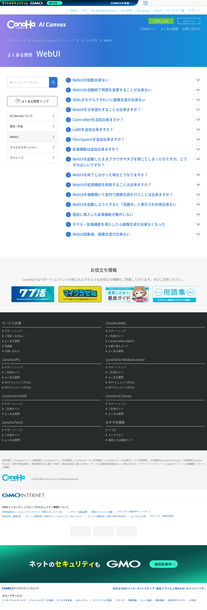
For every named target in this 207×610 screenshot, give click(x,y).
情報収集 (132, 600)
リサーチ (120, 600)
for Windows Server (104, 10)
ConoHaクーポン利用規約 (89, 460)
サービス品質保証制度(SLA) (105, 464)
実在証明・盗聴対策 (11, 516)
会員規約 (6, 460)
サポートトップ (16, 40)
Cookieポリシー (173, 464)
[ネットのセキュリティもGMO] (32, 3)
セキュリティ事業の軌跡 (161, 516)
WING (74, 10)
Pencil (158, 10)
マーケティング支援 (102, 600)
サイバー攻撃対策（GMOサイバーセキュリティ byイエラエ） (54, 516)
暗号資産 (160, 600)
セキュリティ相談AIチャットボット (133, 511)
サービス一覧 (175, 10)
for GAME (127, 10)
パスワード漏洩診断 (77, 512)
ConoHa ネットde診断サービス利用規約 (127, 460)
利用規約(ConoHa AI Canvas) (165, 460)
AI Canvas (143, 10)
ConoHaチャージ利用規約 (58, 460)
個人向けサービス (176, 600)
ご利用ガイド (147, 29)
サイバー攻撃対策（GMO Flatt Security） (107, 516)
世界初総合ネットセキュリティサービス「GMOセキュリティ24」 (33, 512)
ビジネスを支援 (64, 600)
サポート (194, 10)
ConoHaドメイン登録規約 (28, 460)
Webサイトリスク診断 (102, 512)
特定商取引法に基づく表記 (45, 464)
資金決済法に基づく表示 (75, 464)
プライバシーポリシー (150, 464)
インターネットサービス (13, 600)
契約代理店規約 (20, 464)
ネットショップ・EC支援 (41, 600)
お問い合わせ (191, 29)
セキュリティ (82, 600)
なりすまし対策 (138, 516)
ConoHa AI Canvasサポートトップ (53, 40)
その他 (192, 600)
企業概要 (190, 464)
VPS (84, 10)
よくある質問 (169, 29)
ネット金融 (146, 600)
